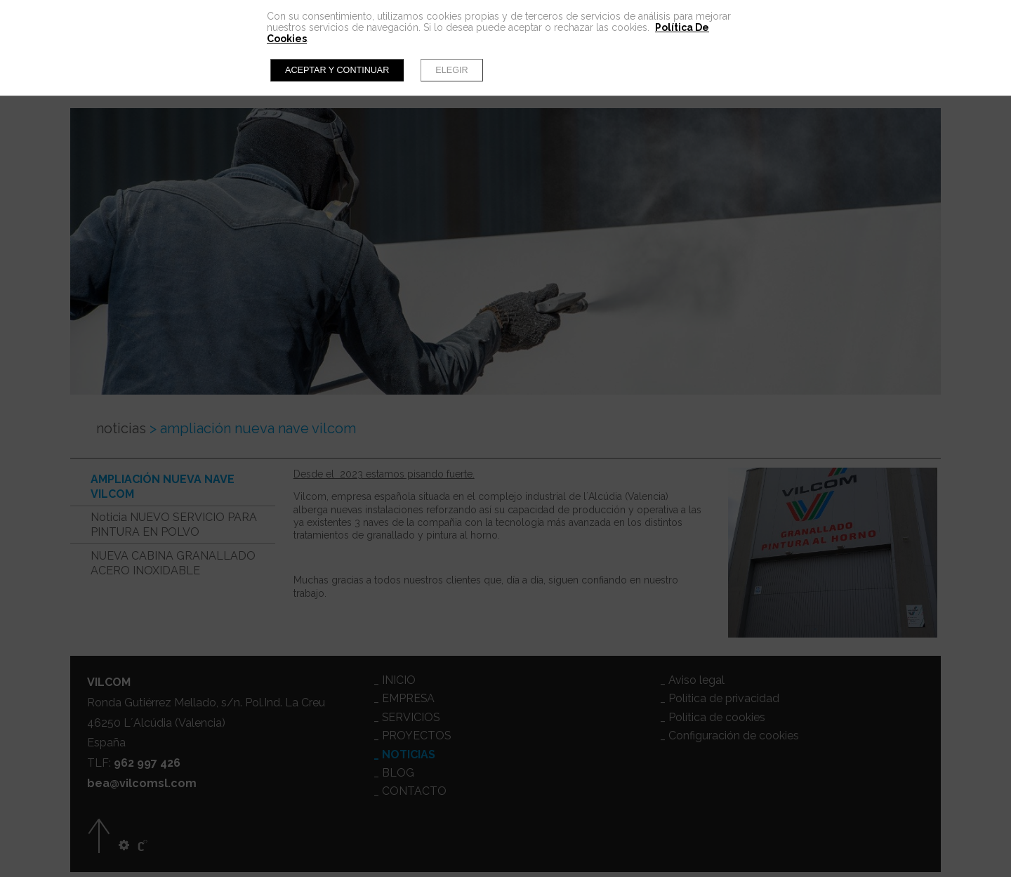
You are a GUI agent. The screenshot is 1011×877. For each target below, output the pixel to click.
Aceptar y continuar (337, 70)
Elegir (451, 70)
